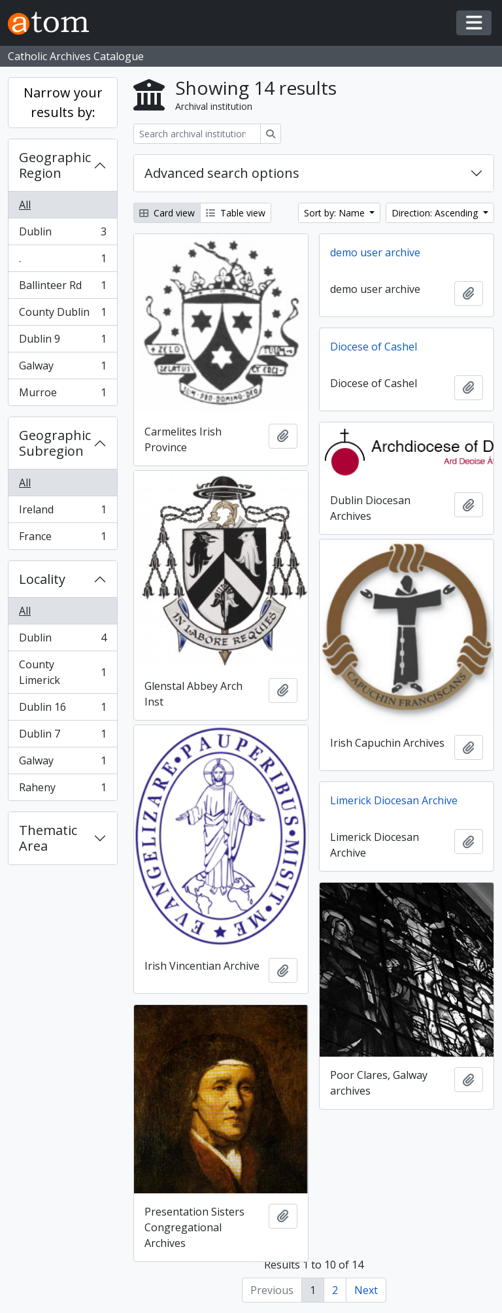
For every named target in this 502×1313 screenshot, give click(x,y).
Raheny (62, 789)
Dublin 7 (62, 736)
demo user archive (375, 252)
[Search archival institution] (197, 134)
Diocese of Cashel (373, 346)
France (62, 538)
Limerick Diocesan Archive (394, 800)
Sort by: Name (335, 213)
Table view (235, 213)
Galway (62, 368)
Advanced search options (221, 173)
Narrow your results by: (63, 102)
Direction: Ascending (436, 213)
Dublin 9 (62, 341)
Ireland (62, 512)
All (25, 204)
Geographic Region (55, 165)
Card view (167, 213)
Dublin (62, 234)
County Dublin (62, 315)
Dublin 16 (62, 710)
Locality (42, 579)
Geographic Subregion (55, 443)
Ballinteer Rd (62, 288)
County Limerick (62, 672)
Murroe (62, 394)
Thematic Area (48, 838)
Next (366, 1290)
